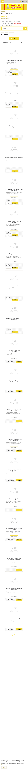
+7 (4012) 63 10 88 (6, 13)
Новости (18, 21)
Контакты (10, 23)
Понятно (4, 767)
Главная (2, 32)
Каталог (3, 21)
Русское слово (11, 32)
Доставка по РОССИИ (7, 25)
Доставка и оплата (10, 21)
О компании (4, 23)
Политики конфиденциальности (7, 764)
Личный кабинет (5, 18)
